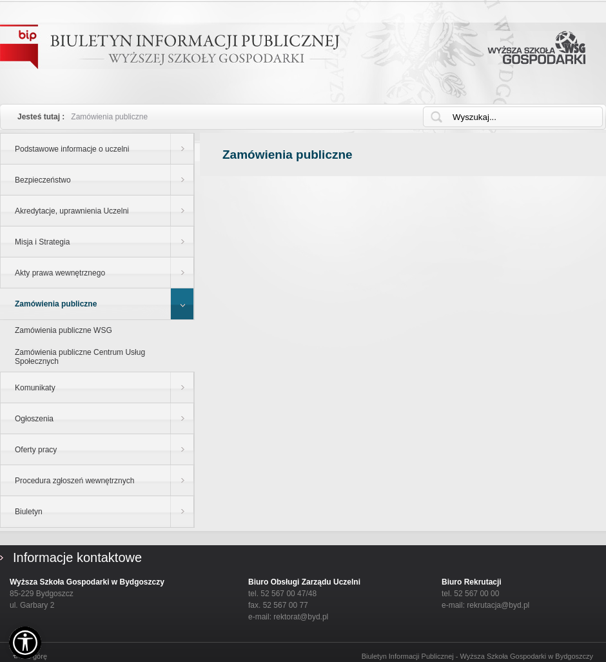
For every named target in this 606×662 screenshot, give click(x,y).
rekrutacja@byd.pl (498, 605)
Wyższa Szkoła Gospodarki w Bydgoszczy (536, 48)
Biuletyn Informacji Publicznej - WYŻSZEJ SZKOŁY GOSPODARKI (170, 47)
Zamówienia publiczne (109, 116)
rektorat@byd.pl (300, 616)
